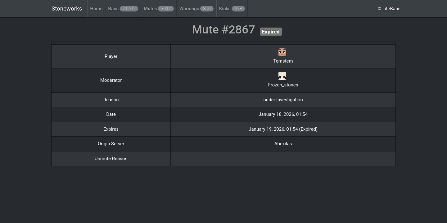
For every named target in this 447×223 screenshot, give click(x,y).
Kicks (232, 8)
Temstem (283, 61)
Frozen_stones (283, 85)
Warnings (196, 8)
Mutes (159, 8)
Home (96, 8)
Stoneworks (67, 8)
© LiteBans (388, 8)
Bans (123, 8)
